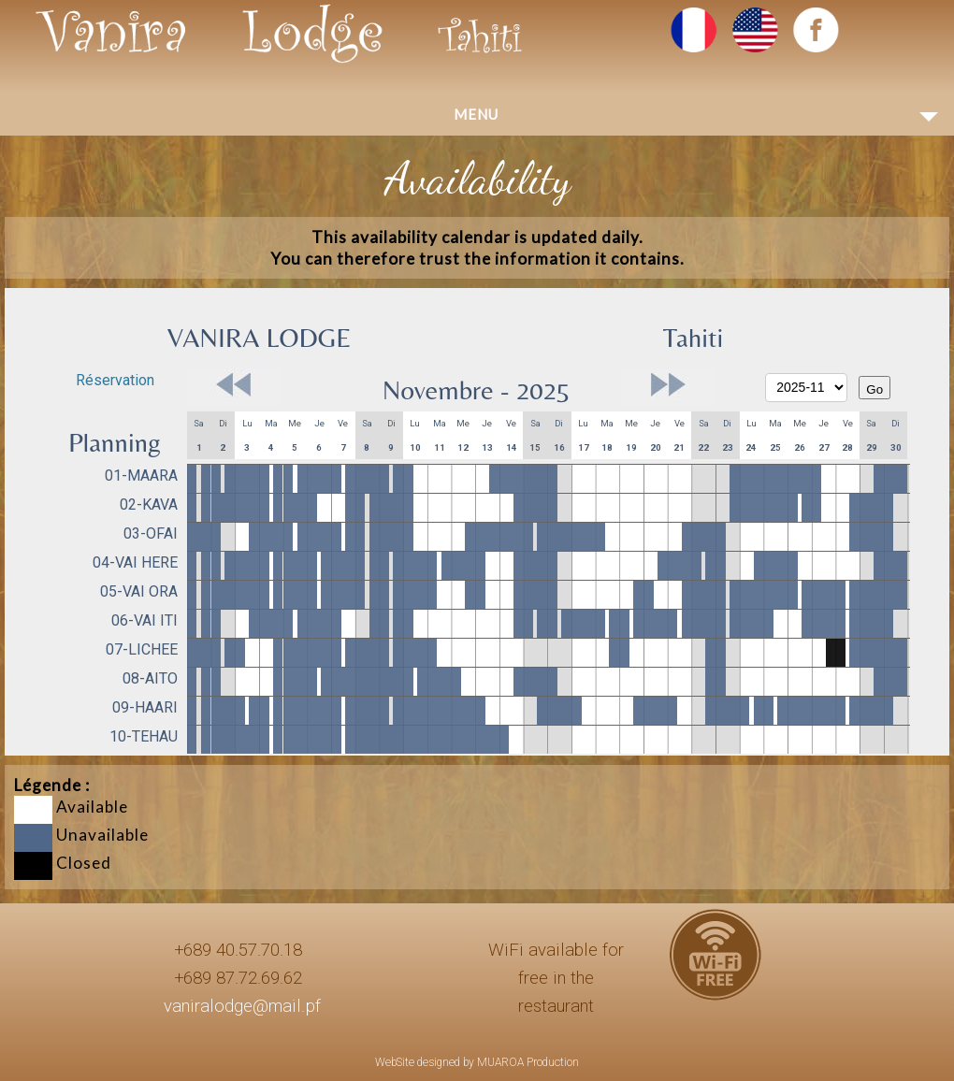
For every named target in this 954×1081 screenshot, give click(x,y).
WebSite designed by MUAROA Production (477, 1062)
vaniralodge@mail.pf (242, 1006)
